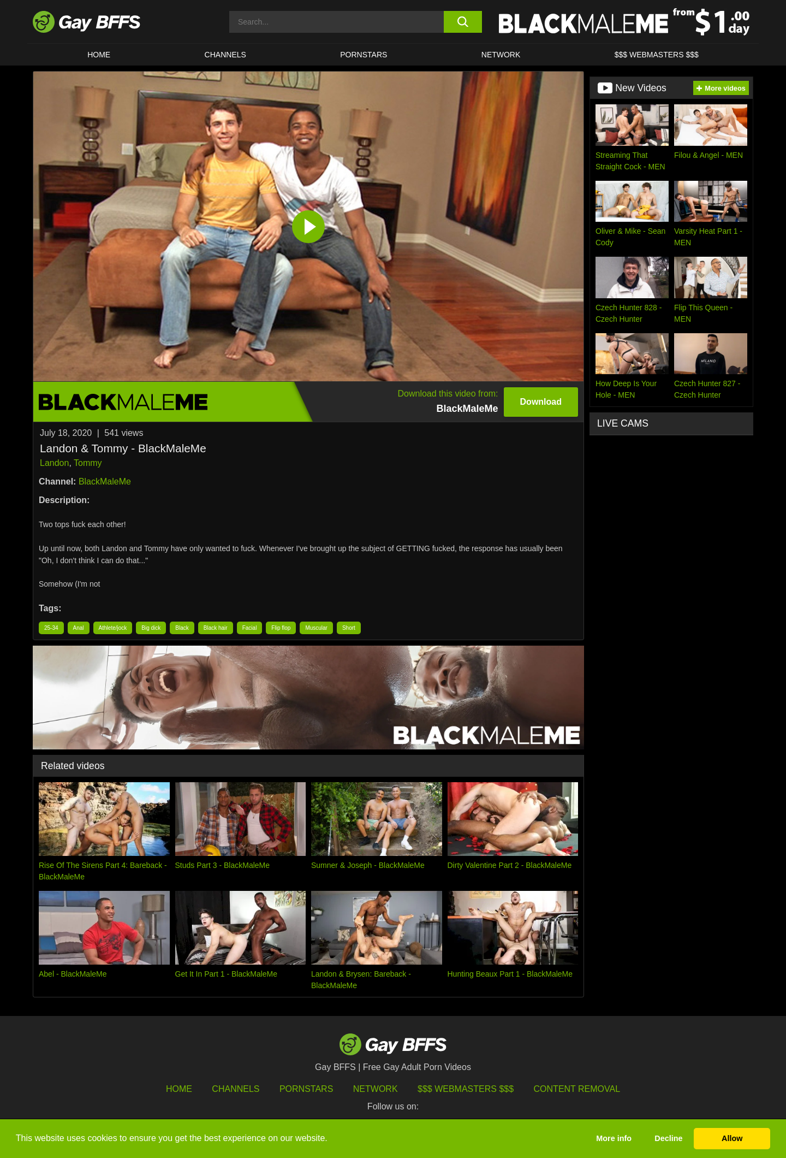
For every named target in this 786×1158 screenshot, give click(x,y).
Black (181, 628)
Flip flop (280, 628)
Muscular (316, 628)
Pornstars (306, 1089)
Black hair (216, 628)
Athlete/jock (113, 628)
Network (501, 54)
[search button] (462, 22)
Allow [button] (732, 1138)
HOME (98, 54)
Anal (78, 628)
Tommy (88, 463)
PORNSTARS (363, 54)
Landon (54, 463)
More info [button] (614, 1138)
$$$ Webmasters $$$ (657, 54)
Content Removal (577, 1089)
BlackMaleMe (105, 481)
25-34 (51, 628)
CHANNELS (225, 54)
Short (348, 628)
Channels (235, 1089)
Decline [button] (668, 1138)
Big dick (150, 628)
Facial (249, 628)
